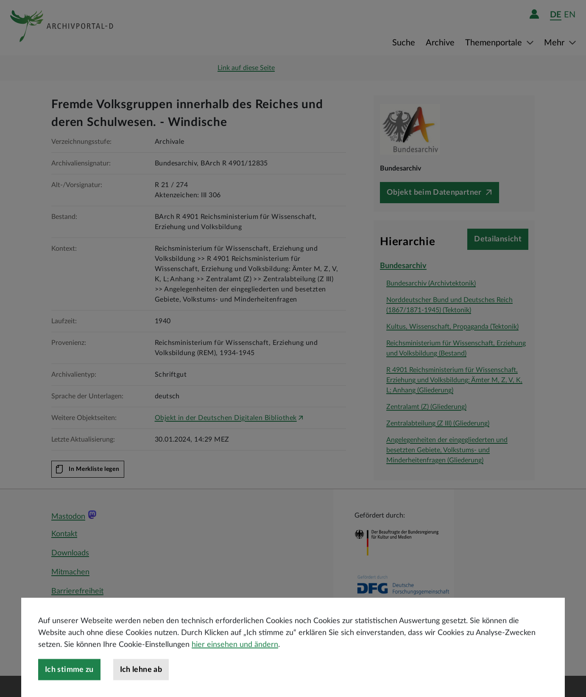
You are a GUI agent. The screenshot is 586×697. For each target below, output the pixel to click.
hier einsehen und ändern (235, 662)
